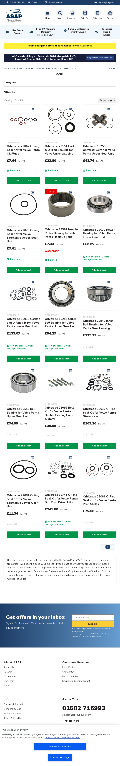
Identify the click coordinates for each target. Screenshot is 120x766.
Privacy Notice (77, 631)
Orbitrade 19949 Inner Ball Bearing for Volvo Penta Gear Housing (98, 324)
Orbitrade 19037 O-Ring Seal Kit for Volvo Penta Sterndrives (99, 412)
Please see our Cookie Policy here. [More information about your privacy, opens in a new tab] (62, 737)
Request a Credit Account (76, 681)
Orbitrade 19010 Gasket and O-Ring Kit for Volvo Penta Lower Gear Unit (23, 322)
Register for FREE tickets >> (99, 57)
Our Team (9, 681)
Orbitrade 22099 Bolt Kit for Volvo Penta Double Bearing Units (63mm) (59, 413)
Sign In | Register (104, 2)
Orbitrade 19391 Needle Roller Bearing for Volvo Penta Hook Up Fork (61, 233)
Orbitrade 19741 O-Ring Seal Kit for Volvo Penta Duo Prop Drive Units (61, 498)
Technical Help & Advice (107, 32)
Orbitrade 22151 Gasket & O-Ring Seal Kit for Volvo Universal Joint (61, 149)
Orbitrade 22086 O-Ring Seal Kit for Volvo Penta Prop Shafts (99, 500)
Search (60, 14)
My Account (72, 14)
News (7, 685)
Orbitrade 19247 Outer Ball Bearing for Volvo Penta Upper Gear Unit (60, 322)
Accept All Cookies (60, 746)
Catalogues (10, 676)
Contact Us (68, 672)
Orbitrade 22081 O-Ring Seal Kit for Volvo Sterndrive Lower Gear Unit (23, 500)
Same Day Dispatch (78, 31)
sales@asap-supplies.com (76, 715)
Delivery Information (14, 704)
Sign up (92, 624)
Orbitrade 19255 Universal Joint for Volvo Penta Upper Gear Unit (99, 149)
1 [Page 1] (107, 546)
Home (6, 68)
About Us (9, 667)
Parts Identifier (70, 676)
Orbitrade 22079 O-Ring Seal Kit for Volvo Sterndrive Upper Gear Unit (23, 235)
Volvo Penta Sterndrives (46, 68)
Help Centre (68, 667)
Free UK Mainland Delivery (46, 32)
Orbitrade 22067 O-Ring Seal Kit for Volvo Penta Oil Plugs (23, 149)
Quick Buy (85, 14)
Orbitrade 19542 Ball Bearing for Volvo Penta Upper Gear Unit (23, 412)
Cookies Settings (60, 757)
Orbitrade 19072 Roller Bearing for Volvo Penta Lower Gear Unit (99, 233)
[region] (60, 745)
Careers (8, 672)
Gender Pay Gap (12, 708)
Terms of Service (91, 636)
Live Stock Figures (17, 32)
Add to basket (23, 180)
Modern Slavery (12, 713)
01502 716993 (83, 708)
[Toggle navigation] (47, 14)
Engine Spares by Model (22, 68)
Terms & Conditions (14, 718)
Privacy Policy (76, 636)
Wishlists (97, 14)
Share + (112, 68)
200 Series (64, 68)
